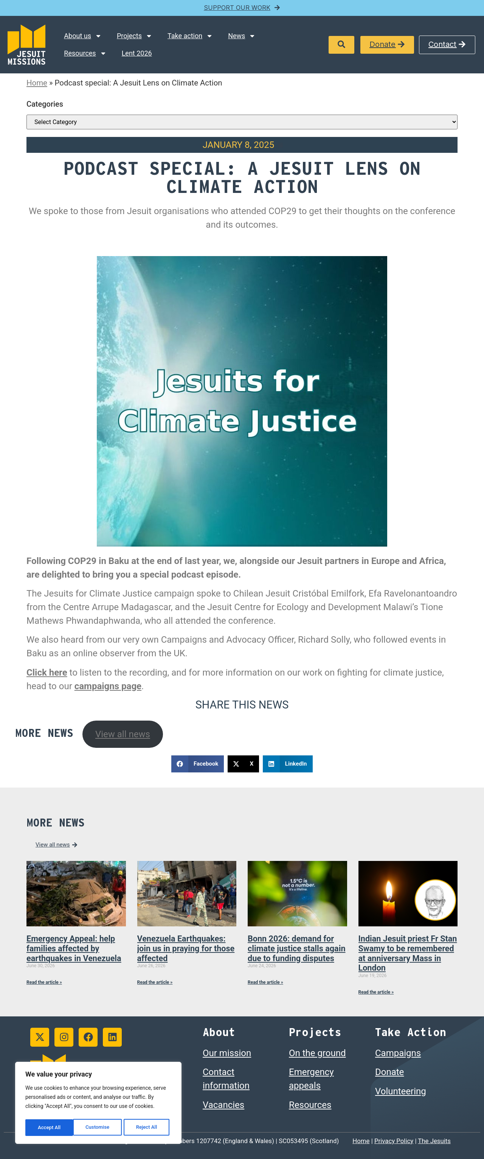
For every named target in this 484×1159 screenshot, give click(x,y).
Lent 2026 (137, 53)
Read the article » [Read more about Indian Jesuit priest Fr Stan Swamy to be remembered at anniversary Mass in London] (376, 992)
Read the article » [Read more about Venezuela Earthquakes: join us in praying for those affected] (155, 982)
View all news (122, 734)
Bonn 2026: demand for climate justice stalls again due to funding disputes (297, 948)
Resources (85, 53)
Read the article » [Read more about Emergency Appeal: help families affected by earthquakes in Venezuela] (44, 982)
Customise (49, 1128)
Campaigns (398, 1053)
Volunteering (400, 1091)
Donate (389, 1072)
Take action (190, 36)
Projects (134, 36)
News (242, 36)
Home (36, 82)
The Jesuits (434, 1141)
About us (83, 36)
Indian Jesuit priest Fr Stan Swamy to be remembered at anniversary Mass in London (407, 953)
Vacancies (223, 1105)
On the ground (317, 1053)
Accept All (148, 1128)
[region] (98, 1104)
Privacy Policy (393, 1141)
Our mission (227, 1053)
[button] (341, 45)
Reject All (99, 1128)
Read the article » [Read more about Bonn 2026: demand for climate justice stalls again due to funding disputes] (265, 982)
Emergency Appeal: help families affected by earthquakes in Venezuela (73, 948)
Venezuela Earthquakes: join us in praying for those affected (186, 948)
